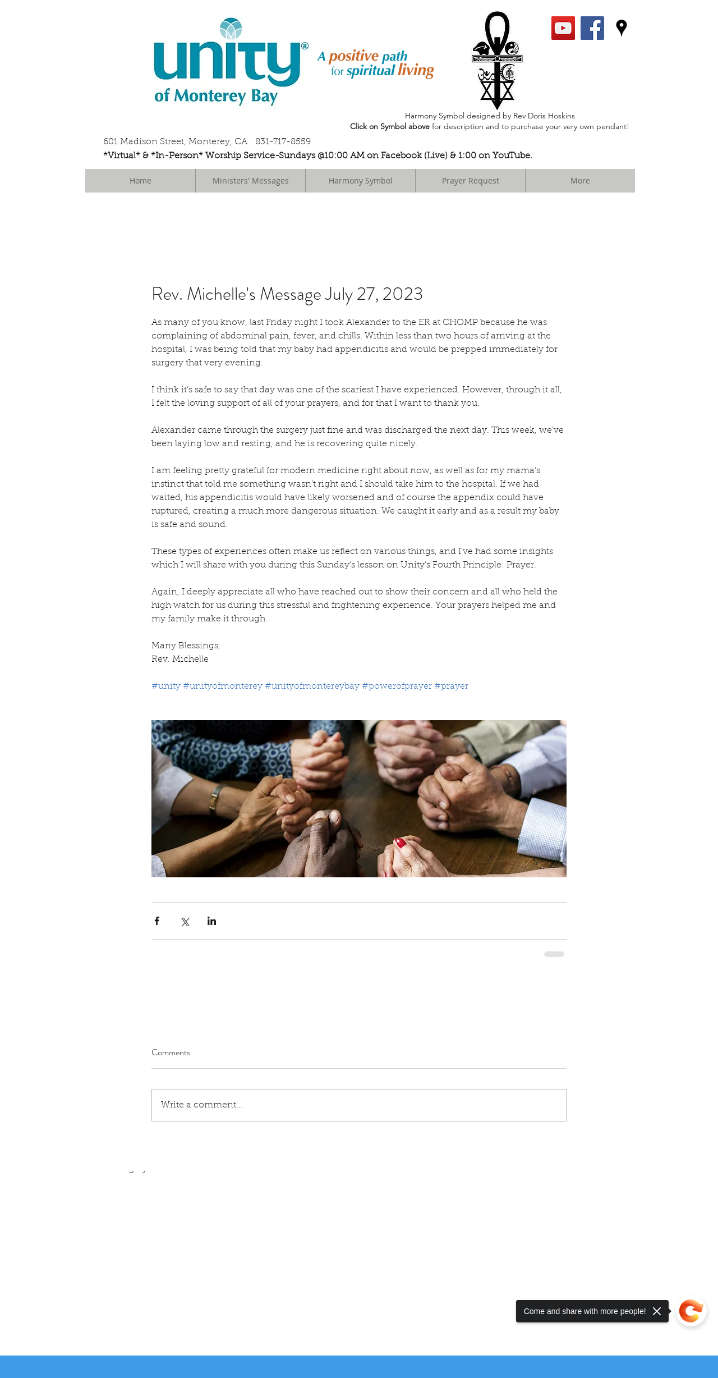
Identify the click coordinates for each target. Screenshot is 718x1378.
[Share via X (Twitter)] (184, 920)
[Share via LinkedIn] (211, 920)
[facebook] (592, 28)
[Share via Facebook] (156, 920)
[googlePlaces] (621, 28)
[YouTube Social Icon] (563, 28)
